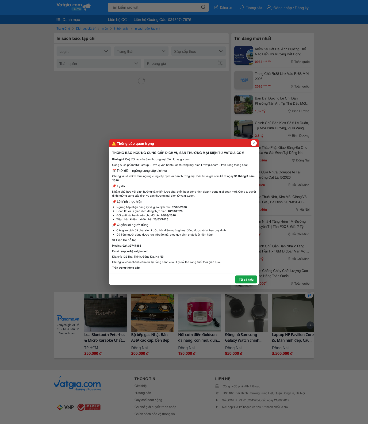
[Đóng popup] (254, 143)
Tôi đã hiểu (246, 279)
